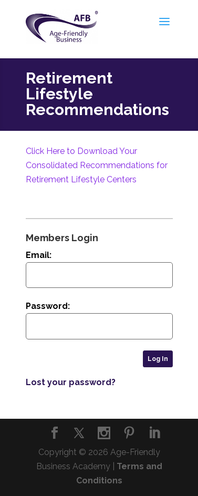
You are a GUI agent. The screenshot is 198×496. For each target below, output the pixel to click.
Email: (38, 255)
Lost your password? (71, 382)
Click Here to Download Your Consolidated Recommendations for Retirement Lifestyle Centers (97, 165)
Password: (48, 306)
